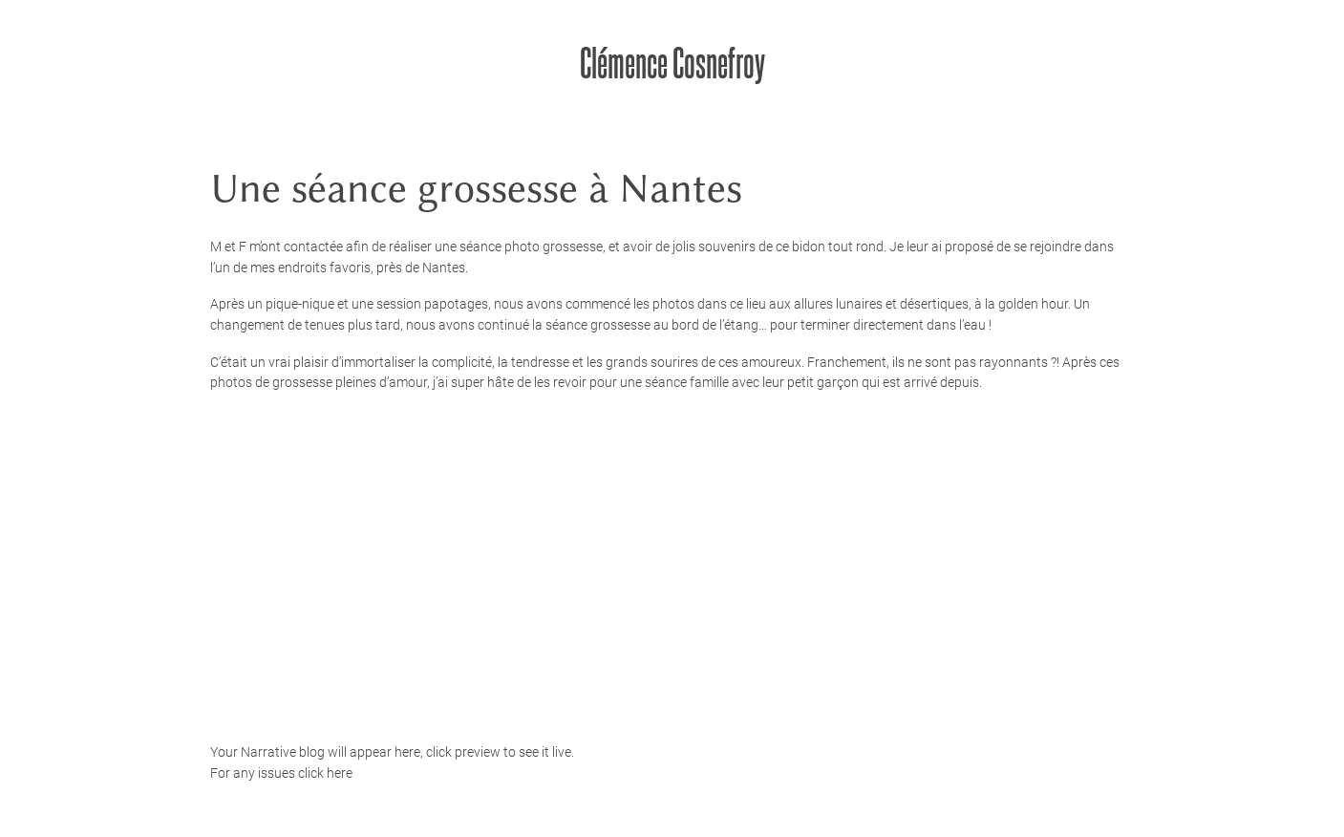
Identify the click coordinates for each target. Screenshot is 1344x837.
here (339, 773)
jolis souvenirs (714, 246)
